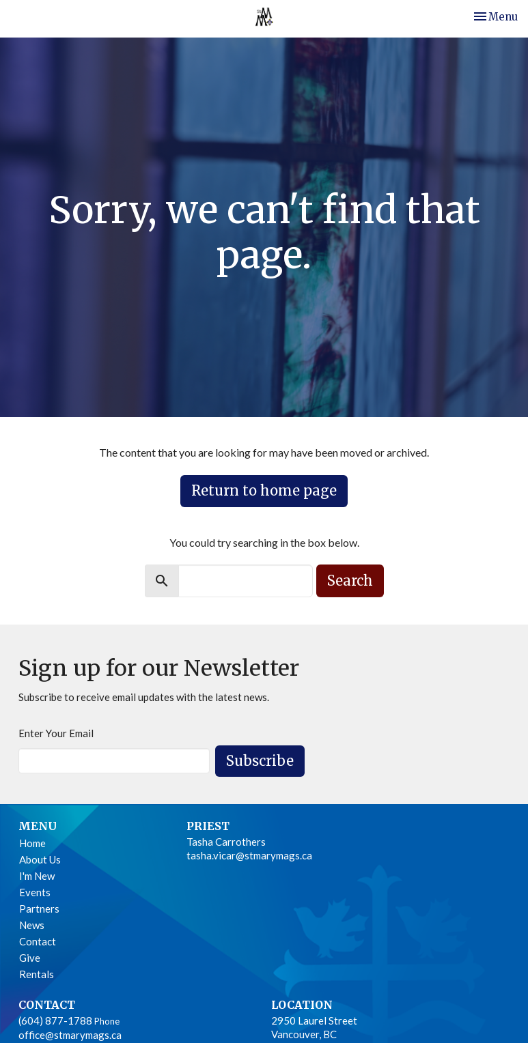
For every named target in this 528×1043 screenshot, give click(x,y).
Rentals (36, 974)
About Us (40, 859)
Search (350, 580)
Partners (39, 908)
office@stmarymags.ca (70, 1035)
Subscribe (260, 760)
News (31, 925)
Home (32, 843)
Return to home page (264, 490)
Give (29, 958)
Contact (37, 941)
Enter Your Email (56, 733)
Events (35, 892)
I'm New (37, 876)
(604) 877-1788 (55, 1020)
